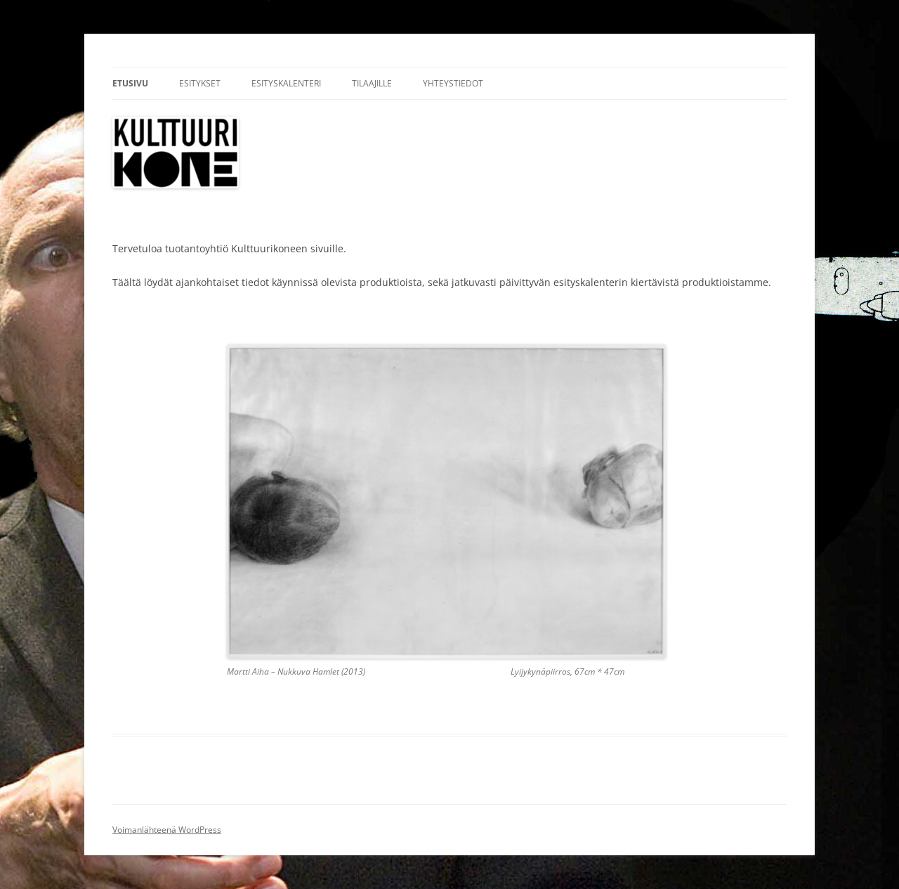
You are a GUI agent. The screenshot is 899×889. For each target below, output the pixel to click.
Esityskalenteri (286, 83)
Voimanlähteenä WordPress (166, 830)
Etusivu (130, 83)
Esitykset (200, 83)
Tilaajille (372, 83)
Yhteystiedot (453, 83)
